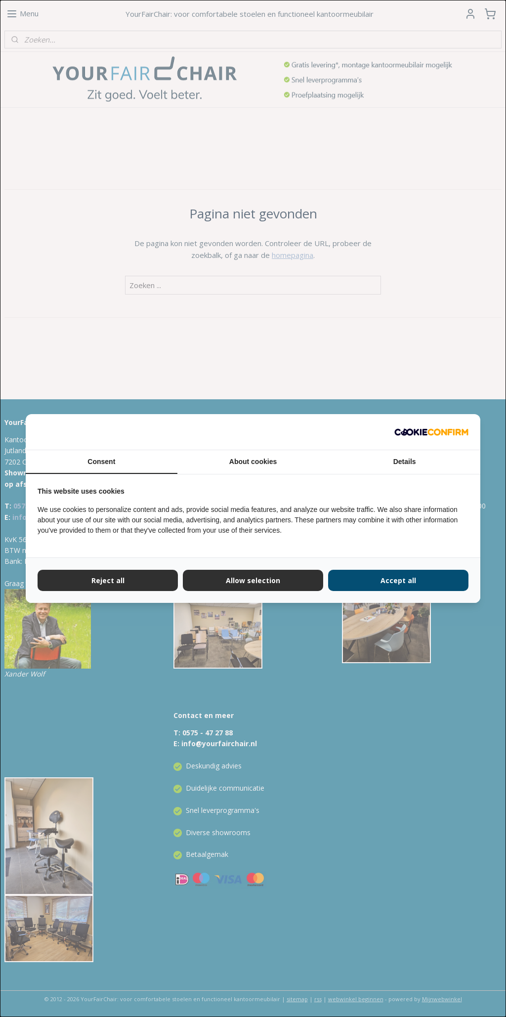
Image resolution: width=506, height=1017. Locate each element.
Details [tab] (404, 462)
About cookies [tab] (253, 462)
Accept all (398, 580)
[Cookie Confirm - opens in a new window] (431, 432)
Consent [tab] (101, 462)
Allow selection (253, 580)
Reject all (108, 580)
